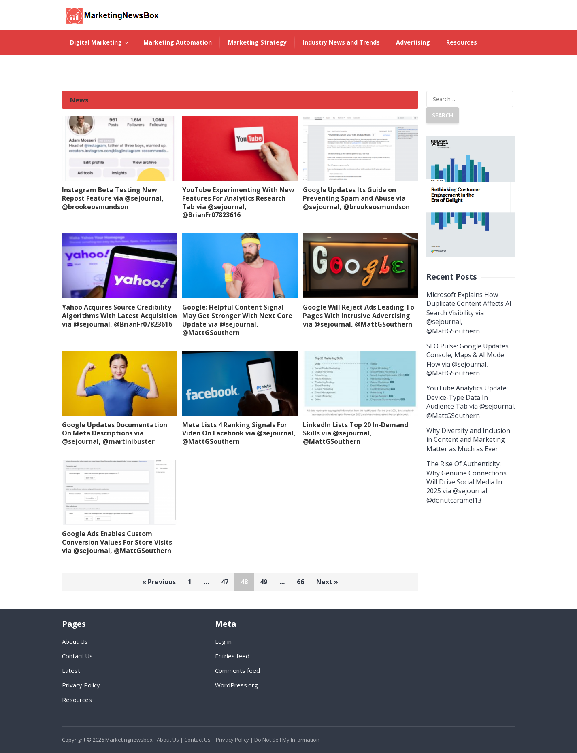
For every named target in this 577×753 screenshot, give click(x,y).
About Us (83, 66)
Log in (223, 641)
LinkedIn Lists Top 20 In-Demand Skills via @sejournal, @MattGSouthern (355, 433)
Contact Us (77, 656)
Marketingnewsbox (129, 739)
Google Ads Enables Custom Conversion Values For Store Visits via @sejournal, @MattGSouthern (117, 542)
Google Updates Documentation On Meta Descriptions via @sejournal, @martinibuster (114, 433)
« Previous (159, 581)
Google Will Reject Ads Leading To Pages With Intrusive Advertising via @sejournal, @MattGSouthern (358, 316)
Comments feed (237, 670)
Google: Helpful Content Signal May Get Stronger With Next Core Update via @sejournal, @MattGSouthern (237, 320)
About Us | (170, 739)
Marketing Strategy (257, 42)
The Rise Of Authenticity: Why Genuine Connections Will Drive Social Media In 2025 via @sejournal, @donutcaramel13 (466, 482)
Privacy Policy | (234, 739)
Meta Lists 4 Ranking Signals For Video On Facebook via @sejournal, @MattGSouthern (239, 433)
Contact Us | (199, 739)
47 (224, 581)
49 (263, 581)
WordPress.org (236, 685)
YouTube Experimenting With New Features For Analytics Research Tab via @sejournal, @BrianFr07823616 (238, 202)
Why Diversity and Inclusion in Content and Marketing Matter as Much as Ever (468, 439)
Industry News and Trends (341, 42)
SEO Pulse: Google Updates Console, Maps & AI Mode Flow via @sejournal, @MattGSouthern (467, 360)
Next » (327, 581)
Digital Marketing (96, 42)
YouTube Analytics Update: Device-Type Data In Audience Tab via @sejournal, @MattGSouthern (470, 402)
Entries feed (232, 656)
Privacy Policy (81, 685)
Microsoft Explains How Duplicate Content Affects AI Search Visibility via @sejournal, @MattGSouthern (468, 312)
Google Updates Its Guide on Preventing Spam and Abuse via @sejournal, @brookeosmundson (356, 198)
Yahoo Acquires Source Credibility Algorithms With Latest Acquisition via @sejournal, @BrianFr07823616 (119, 316)
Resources (461, 42)
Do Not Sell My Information (286, 739)
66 (300, 581)
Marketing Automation (177, 42)
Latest (71, 670)
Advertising (413, 42)
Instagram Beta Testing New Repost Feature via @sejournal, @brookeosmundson (113, 198)
